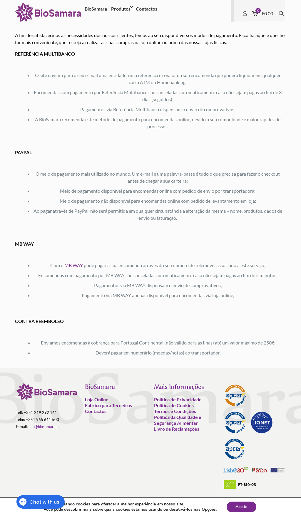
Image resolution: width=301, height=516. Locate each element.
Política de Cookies (174, 405)
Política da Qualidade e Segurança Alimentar (177, 420)
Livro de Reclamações (176, 429)
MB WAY (73, 265)
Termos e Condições (175, 411)
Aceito (241, 507)
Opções (209, 509)
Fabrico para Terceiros (108, 405)
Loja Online (96, 399)
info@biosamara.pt (44, 426)
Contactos (95, 411)
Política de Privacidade (178, 399)
